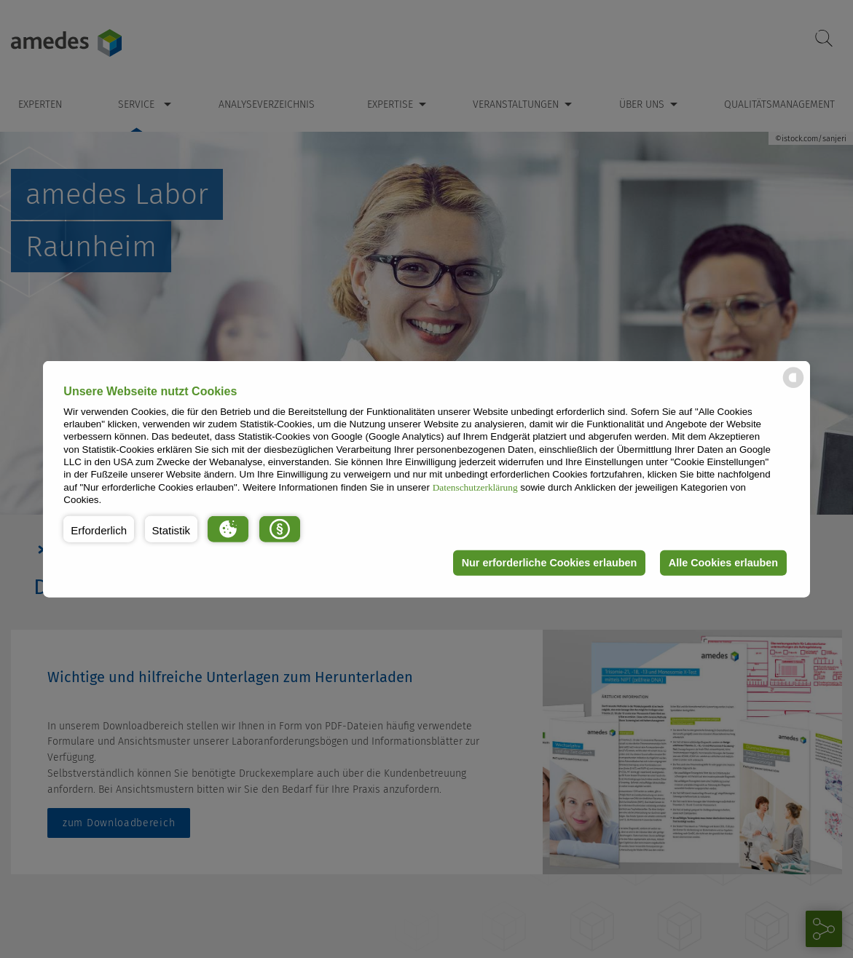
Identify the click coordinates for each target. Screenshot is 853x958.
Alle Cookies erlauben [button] (723, 563)
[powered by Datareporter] (793, 387)
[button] (98, 528)
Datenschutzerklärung (475, 486)
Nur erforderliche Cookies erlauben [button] (549, 563)
